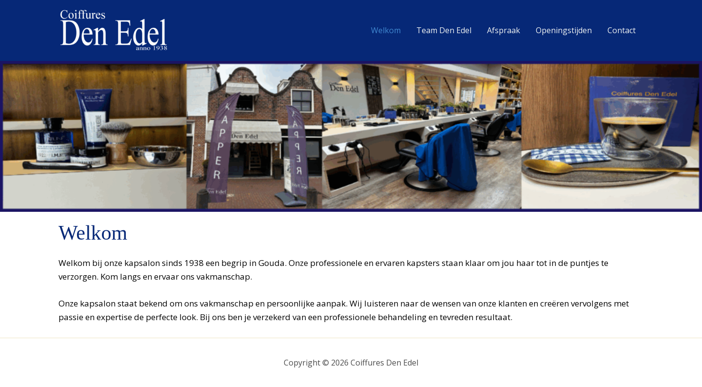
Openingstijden (564, 30)
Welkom (386, 30)
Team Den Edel (443, 30)
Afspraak (503, 30)
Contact (621, 30)
